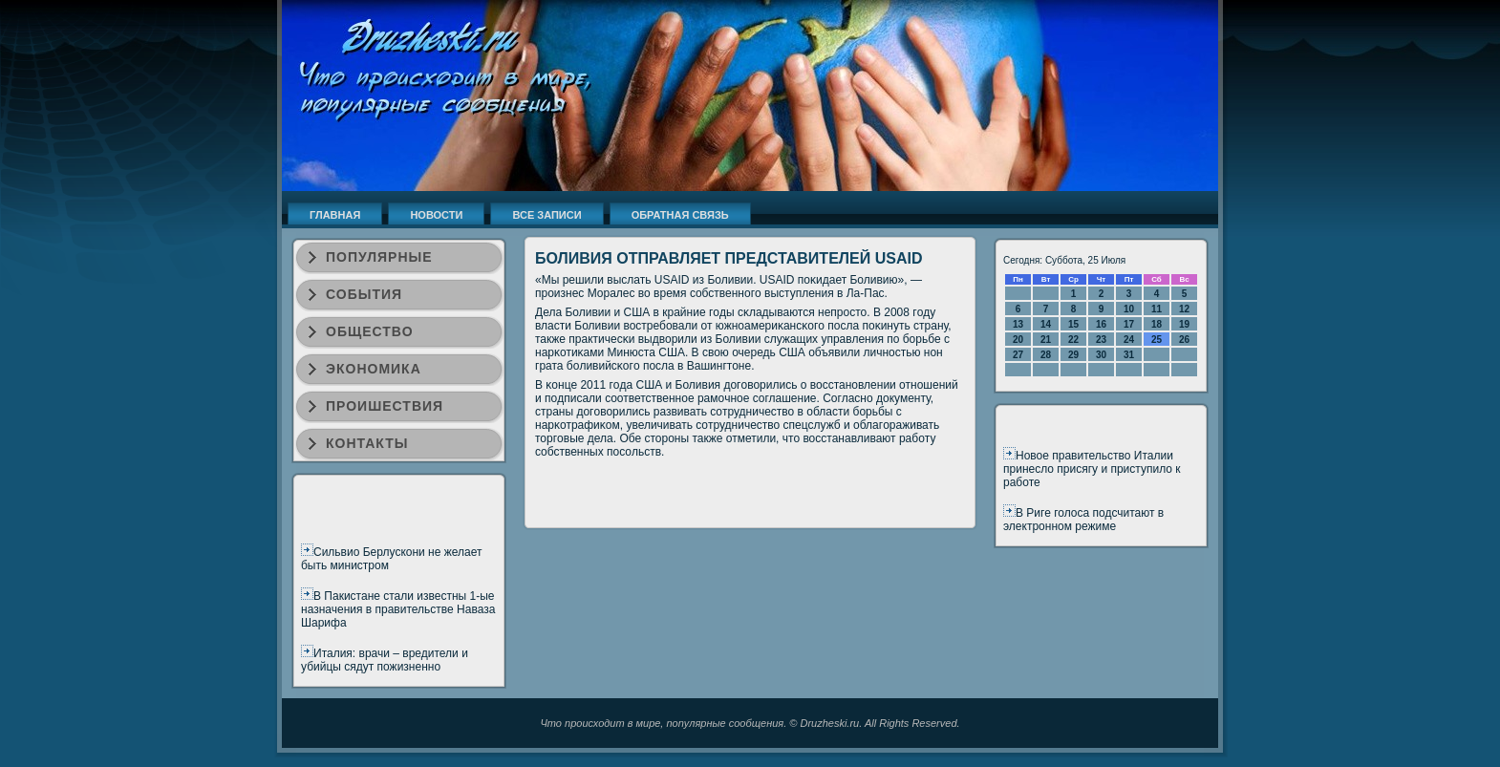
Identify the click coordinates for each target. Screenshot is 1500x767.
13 (1018, 324)
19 (1184, 324)
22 (1073, 339)
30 (1101, 355)
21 (1045, 339)
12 (1184, 309)
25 (1156, 339)
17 (1129, 324)
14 (1045, 324)
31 (1129, 355)
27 (1018, 355)
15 (1073, 324)
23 (1101, 339)
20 (1018, 339)
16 (1101, 324)
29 (1073, 355)
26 (1184, 339)
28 (1045, 355)
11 (1156, 309)
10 (1129, 309)
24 (1129, 339)
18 (1156, 324)
